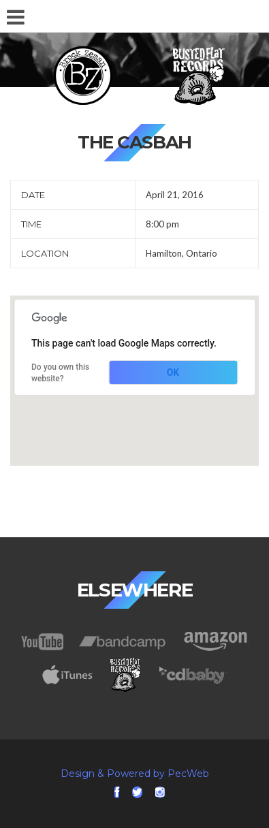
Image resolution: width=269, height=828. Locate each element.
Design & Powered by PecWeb (135, 773)
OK (173, 372)
